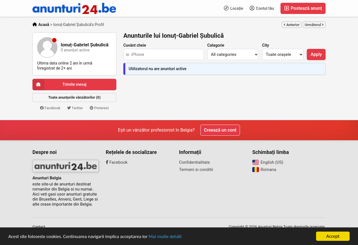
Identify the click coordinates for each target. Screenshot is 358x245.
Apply (316, 54)
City (265, 45)
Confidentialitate (194, 162)
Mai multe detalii (165, 237)
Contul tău (261, 8)
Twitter (75, 108)
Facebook (50, 108)
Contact (38, 227)
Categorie (215, 45)
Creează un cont (220, 130)
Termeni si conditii (196, 169)
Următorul (314, 25)
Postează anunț (303, 8)
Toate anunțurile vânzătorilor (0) (74, 97)
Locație (233, 8)
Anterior (291, 25)
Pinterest (99, 108)
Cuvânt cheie (134, 45)
